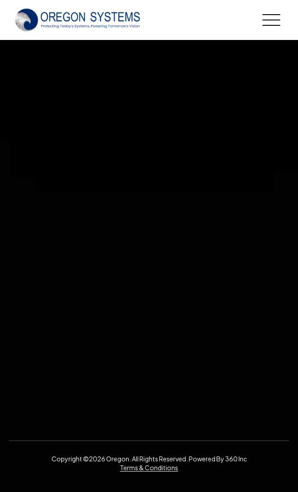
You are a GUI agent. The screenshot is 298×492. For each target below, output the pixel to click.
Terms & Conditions (149, 468)
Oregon (117, 459)
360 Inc (236, 459)
